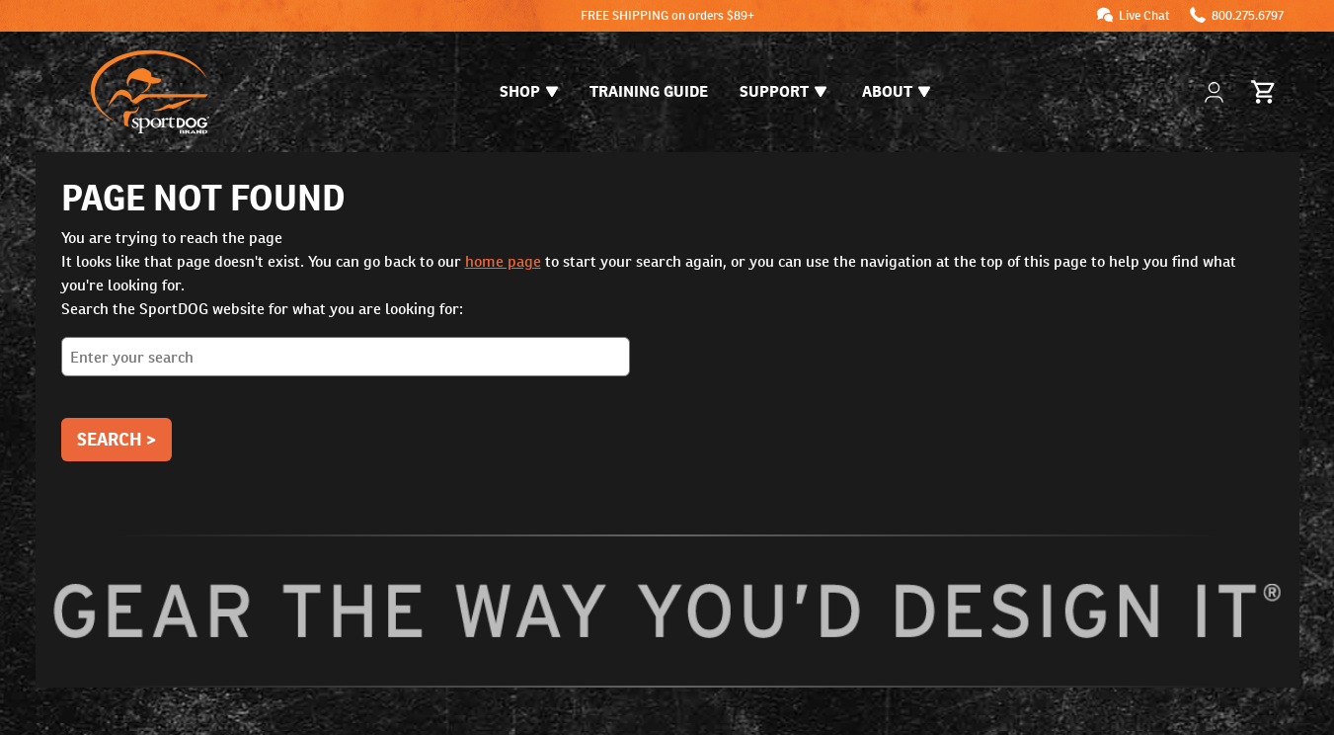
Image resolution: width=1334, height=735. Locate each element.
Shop (529, 91)
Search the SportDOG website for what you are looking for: (667, 345)
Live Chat (1144, 15)
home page (503, 261)
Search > (116, 439)
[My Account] (1216, 92)
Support (783, 91)
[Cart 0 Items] (1264, 92)
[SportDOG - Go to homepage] (150, 91)
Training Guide (648, 91)
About (896, 91)
